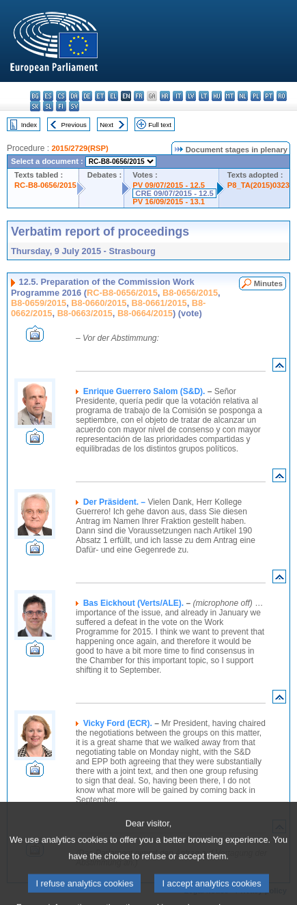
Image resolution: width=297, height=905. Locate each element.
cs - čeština (61, 96)
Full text (159, 124)
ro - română (282, 96)
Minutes (268, 283)
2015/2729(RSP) (79, 148)
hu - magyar (217, 96)
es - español (48, 96)
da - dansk (74, 96)
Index (29, 124)
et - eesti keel (100, 96)
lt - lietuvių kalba (204, 96)
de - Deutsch (87, 96)
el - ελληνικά (113, 96)
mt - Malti (230, 96)
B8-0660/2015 (98, 303)
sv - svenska (74, 106)
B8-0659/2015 (38, 303)
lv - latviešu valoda (191, 96)
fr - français (139, 96)
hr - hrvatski (165, 96)
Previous (74, 124)
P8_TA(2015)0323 (258, 185)
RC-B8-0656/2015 (45, 185)
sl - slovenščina (48, 106)
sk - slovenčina (35, 106)
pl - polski (256, 96)
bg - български (35, 96)
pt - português (269, 96)
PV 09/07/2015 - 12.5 (168, 185)
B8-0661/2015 (159, 303)
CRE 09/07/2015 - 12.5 (174, 193)
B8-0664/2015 (145, 313)
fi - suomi (61, 106)
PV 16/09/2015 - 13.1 (168, 201)
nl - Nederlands (243, 96)
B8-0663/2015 (85, 313)
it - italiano (178, 96)
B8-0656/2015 (190, 293)
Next (106, 124)
